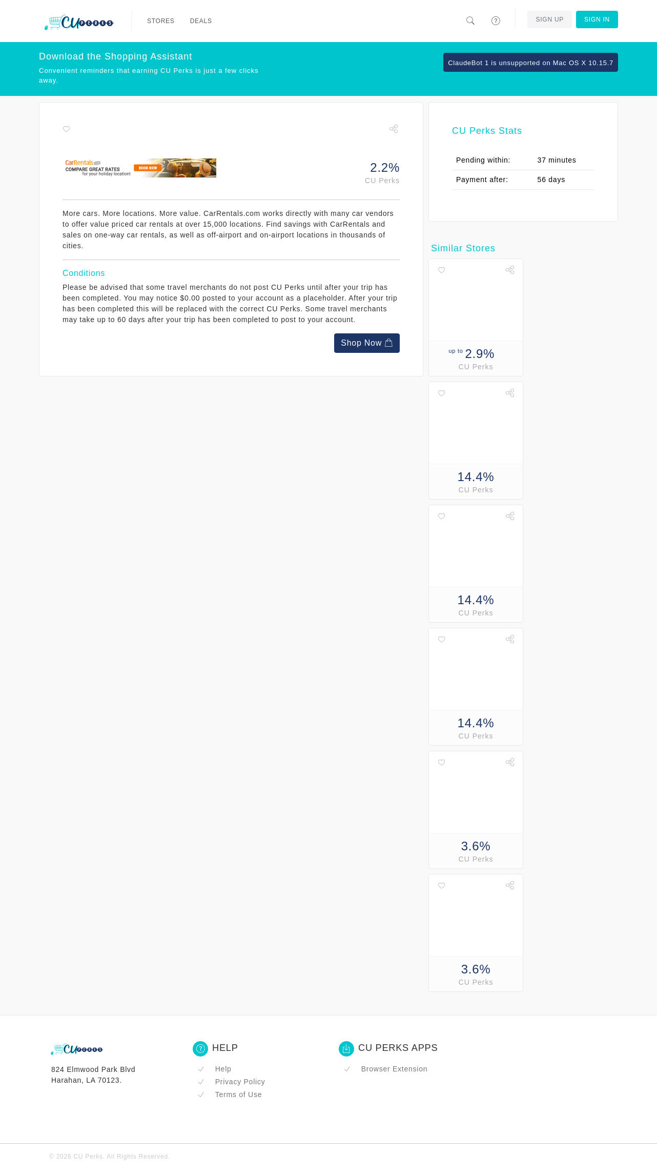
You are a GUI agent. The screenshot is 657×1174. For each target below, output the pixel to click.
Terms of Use (229, 1094)
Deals (201, 21)
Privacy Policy (231, 1082)
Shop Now (367, 343)
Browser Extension (385, 1069)
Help (214, 1069)
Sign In (597, 19)
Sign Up (550, 19)
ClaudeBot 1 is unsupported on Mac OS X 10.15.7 (530, 63)
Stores (161, 21)
